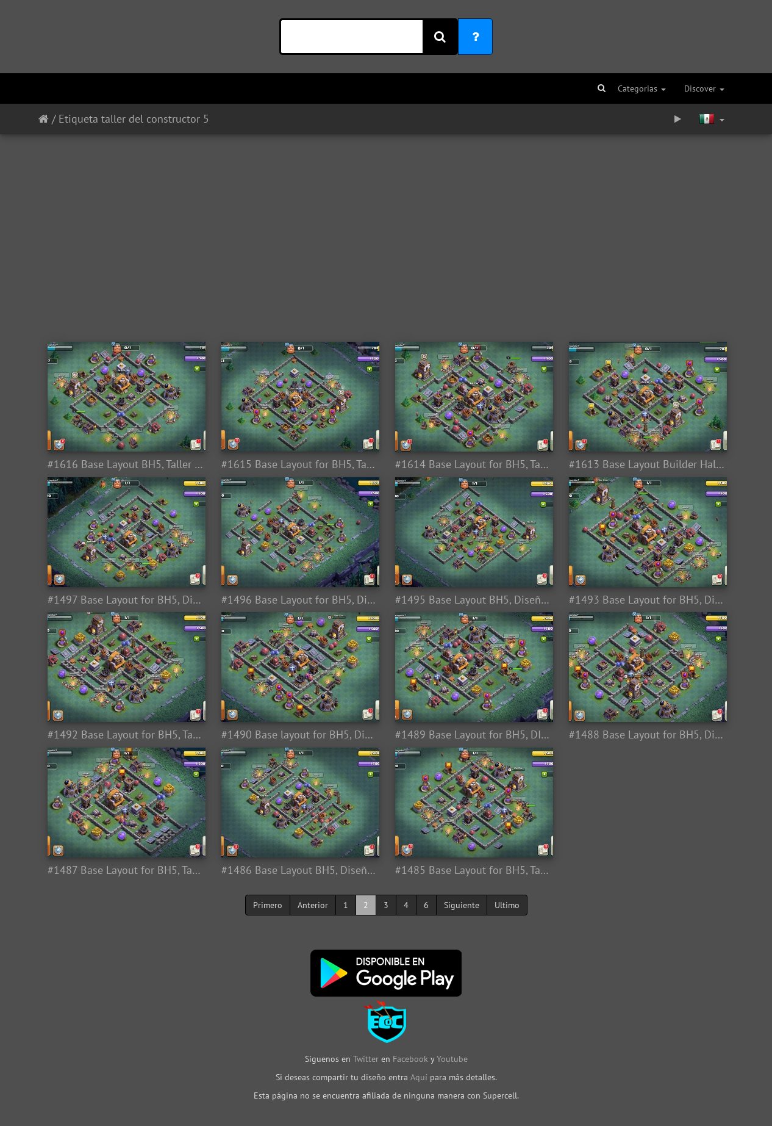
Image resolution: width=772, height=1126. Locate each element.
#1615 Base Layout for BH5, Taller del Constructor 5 (299, 464)
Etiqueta (78, 119)
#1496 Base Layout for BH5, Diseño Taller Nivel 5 (299, 600)
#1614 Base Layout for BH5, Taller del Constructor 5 (473, 464)
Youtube (452, 1058)
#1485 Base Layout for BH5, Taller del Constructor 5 (473, 870)
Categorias (642, 88)
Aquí (418, 1077)
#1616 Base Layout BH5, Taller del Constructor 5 (125, 464)
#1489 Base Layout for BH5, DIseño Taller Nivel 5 (473, 735)
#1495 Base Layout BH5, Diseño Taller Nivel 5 (473, 600)
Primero (267, 905)
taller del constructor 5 (155, 119)
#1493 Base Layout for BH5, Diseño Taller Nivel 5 (646, 600)
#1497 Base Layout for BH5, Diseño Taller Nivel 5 (125, 600)
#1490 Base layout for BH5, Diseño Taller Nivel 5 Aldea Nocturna (299, 735)
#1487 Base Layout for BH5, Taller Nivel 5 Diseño (125, 870)
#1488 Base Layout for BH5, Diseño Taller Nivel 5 (646, 735)
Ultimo (507, 905)
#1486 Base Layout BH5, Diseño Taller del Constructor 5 (299, 870)
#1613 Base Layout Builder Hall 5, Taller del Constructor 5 (646, 464)
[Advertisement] (386, 231)
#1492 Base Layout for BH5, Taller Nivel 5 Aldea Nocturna (125, 735)
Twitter (367, 1058)
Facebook (410, 1058)
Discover (704, 88)
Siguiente (461, 905)
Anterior (313, 905)
